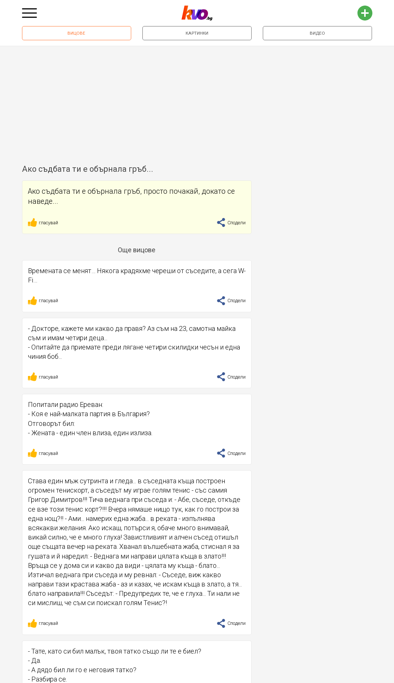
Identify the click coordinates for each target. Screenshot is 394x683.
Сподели (231, 222)
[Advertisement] (197, 102)
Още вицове (136, 250)
